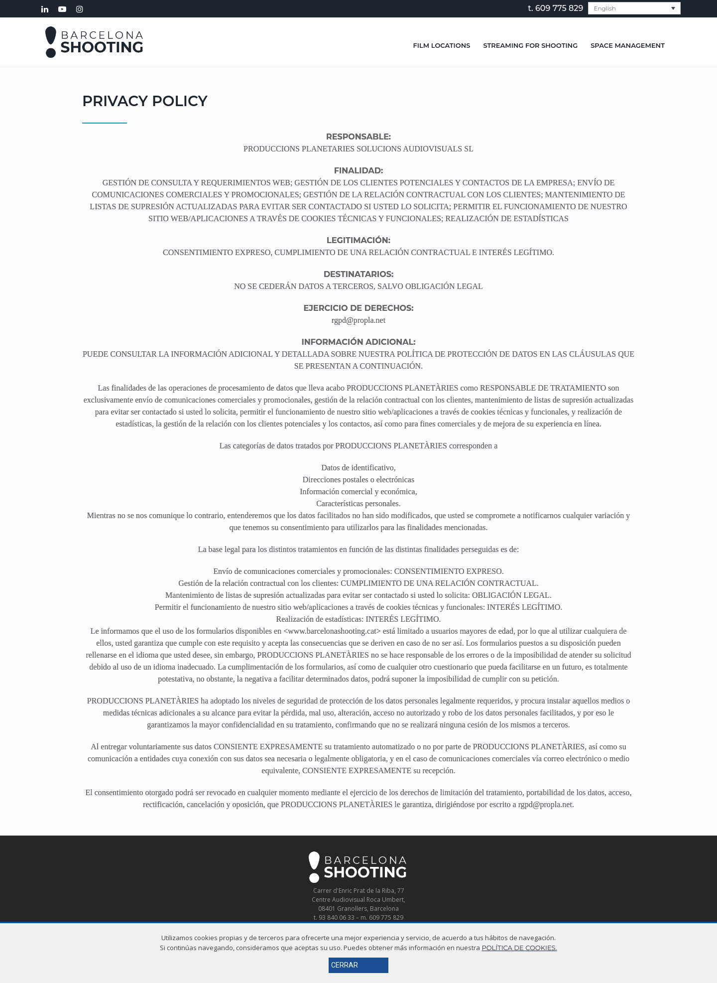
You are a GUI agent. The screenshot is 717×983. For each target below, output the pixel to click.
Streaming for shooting (530, 45)
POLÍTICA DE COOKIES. (519, 948)
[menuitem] (634, 8)
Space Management (628, 45)
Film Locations (442, 45)
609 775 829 (559, 8)
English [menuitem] (604, 8)
